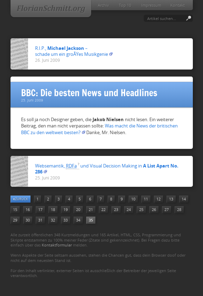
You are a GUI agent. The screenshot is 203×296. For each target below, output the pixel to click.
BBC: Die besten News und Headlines (89, 92)
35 (91, 220)
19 (65, 209)
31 (40, 220)
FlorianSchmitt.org (51, 9)
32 (53, 220)
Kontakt (177, 5)
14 (184, 199)
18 (53, 209)
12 (158, 199)
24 (129, 209)
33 (65, 220)
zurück (20, 199)
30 (28, 220)
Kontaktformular (57, 245)
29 (15, 220)
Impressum (151, 5)
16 (28, 209)
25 (141, 209)
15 (15, 209)
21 (91, 209)
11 (146, 199)
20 (78, 209)
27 (166, 209)
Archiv (103, 5)
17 (40, 209)
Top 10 (125, 5)
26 (154, 209)
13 (171, 199)
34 (78, 220)
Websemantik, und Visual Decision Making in (106, 169)
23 (116, 209)
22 (103, 209)
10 (133, 199)
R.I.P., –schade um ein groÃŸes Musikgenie (71, 51)
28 (179, 209)
